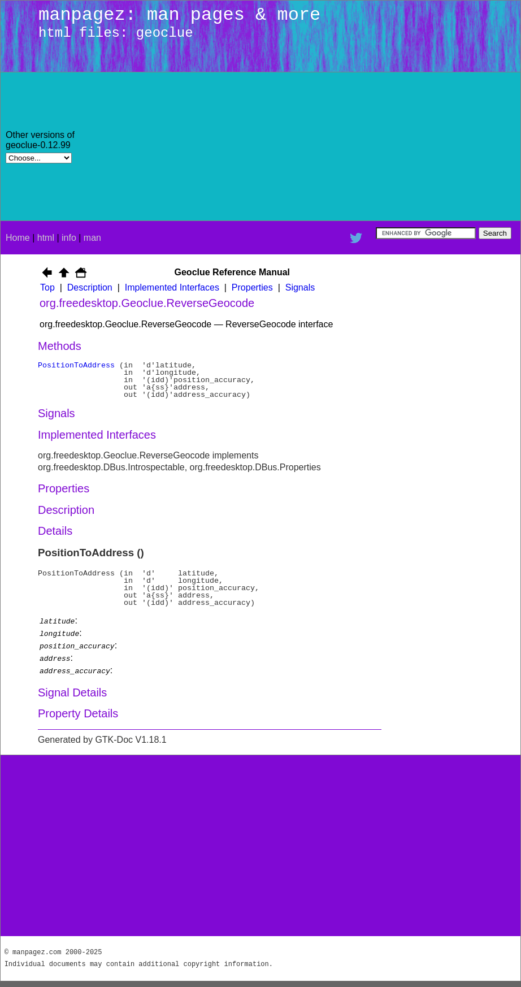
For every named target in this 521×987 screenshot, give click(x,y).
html (45, 238)
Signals (300, 287)
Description (89, 287)
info (69, 238)
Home (18, 238)
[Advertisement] (426, 146)
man (92, 238)
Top (47, 287)
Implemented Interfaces (172, 287)
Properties (252, 287)
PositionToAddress (76, 365)
